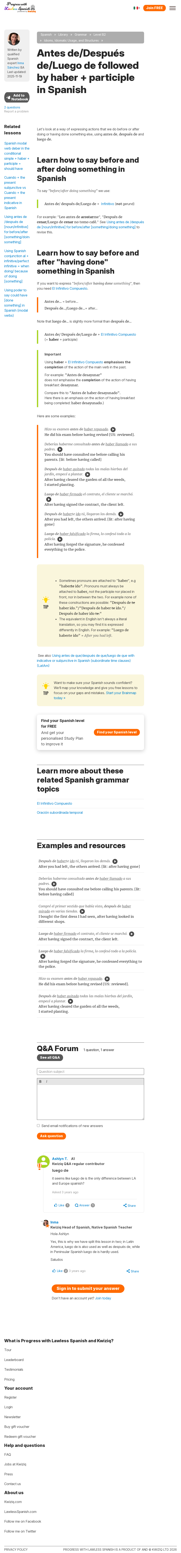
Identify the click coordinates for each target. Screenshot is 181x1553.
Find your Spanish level (117, 732)
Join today (103, 1298)
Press (8, 1474)
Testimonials (13, 1369)
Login (8, 1407)
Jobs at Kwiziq (15, 1464)
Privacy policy (16, 1549)
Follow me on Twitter (20, 1531)
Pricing (9, 1379)
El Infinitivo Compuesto (69, 288)
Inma (56, 1222)
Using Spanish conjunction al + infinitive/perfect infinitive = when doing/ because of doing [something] (16, 266)
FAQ (7, 1454)
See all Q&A (50, 1057)
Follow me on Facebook (22, 1521)
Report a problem (16, 111)
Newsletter (12, 1417)
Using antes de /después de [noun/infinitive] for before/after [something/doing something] (17, 229)
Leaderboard (14, 1360)
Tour (7, 1350)
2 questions (12, 107)
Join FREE (154, 8)
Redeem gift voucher (20, 1436)
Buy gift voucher (16, 1427)
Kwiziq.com (13, 1502)
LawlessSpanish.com (20, 1512)
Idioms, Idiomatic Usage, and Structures (71, 40)
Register (10, 1397)
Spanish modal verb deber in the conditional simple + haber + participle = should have (17, 156)
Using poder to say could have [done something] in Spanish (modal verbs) (16, 303)
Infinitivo (107, 204)
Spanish (46, 34)
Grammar (81, 34)
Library (63, 34)
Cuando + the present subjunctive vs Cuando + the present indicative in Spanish (15, 192)
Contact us (12, 1484)
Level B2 (100, 34)
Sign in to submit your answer (88, 1288)
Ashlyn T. (62, 1159)
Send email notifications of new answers (72, 1126)
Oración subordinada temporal (60, 812)
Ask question (51, 1136)
